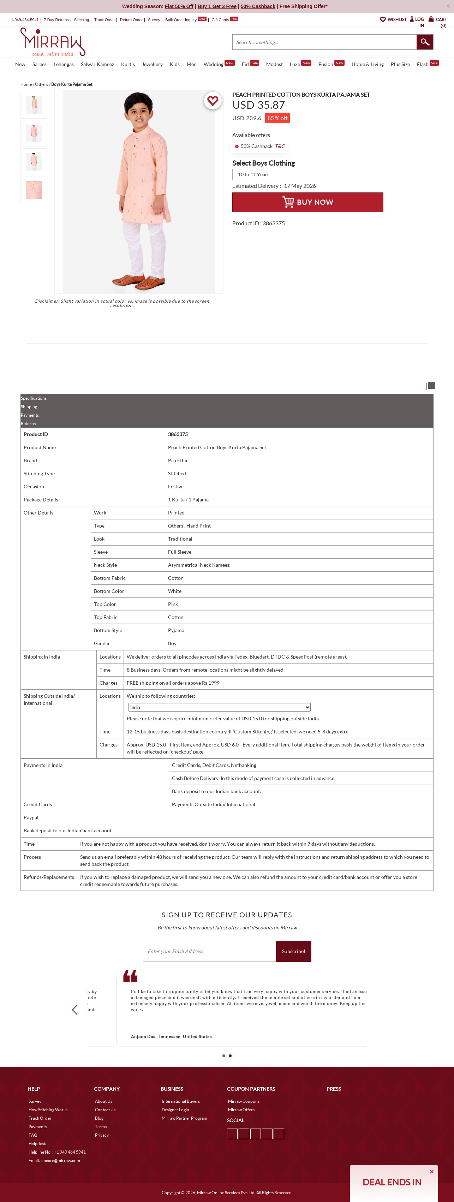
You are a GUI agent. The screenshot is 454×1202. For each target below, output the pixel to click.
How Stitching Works (48, 1109)
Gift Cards (224, 20)
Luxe (300, 63)
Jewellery (152, 64)
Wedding (219, 63)
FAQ (33, 1135)
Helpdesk (37, 1143)
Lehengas (64, 64)
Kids (175, 64)
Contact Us (105, 1109)
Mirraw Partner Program (184, 1118)
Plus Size (400, 64)
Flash (428, 63)
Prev (77, 1010)
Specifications (34, 398)
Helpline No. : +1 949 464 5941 (57, 1152)
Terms (101, 1126)
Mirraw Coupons (243, 1101)
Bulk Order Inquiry (181, 20)
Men (192, 64)
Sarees (39, 64)
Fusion (331, 63)
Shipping (29, 406)
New (20, 64)
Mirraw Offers (241, 1109)
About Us (103, 1101)
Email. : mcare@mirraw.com (54, 1160)
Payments (30, 415)
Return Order (131, 20)
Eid (250, 63)
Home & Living (368, 64)
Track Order (104, 20)
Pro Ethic (178, 460)
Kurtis (128, 64)
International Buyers (181, 1101)
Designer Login (175, 1109)
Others (176, 526)
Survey (154, 20)
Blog (99, 1118)
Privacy (102, 1135)
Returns (28, 423)
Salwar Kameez (97, 64)
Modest (274, 64)
